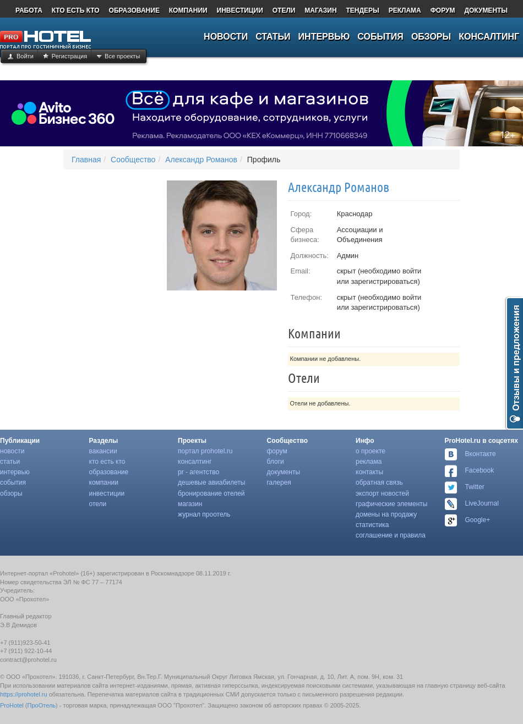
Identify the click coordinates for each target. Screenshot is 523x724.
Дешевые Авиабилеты (211, 482)
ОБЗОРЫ (431, 36)
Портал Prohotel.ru (205, 451)
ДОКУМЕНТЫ (486, 10)
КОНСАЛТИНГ (489, 36)
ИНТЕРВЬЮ (324, 36)
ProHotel (12, 705)
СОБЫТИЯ (380, 36)
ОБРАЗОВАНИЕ (134, 10)
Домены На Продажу (386, 514)
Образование (109, 472)
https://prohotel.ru (23, 694)
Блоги (275, 461)
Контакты (369, 472)
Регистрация (69, 56)
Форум (277, 451)
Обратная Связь (379, 482)
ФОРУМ (443, 10)
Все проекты (122, 56)
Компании (104, 482)
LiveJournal (482, 503)
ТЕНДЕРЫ (362, 10)
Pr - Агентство (198, 472)
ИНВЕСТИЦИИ (240, 10)
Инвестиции (107, 493)
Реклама (369, 461)
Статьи (10, 461)
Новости (12, 451)
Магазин (190, 504)
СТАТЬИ (272, 36)
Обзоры (11, 493)
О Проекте (370, 451)
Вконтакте (480, 454)
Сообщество (133, 159)
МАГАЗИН (320, 10)
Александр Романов (201, 159)
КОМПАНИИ (188, 10)
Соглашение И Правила (391, 535)
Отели (98, 504)
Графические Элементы (391, 504)
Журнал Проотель (204, 514)
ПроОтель (42, 705)
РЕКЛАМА (405, 10)
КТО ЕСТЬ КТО (76, 10)
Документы (284, 472)
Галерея (279, 482)
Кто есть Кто (107, 461)
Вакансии (103, 451)
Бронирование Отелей (211, 493)
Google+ (478, 520)
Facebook (479, 470)
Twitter (474, 487)
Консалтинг (195, 461)
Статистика (372, 525)
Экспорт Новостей (382, 493)
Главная (86, 159)
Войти (25, 56)
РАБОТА (28, 10)
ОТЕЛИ (284, 10)
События (13, 482)
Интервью (15, 472)
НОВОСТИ (226, 36)
